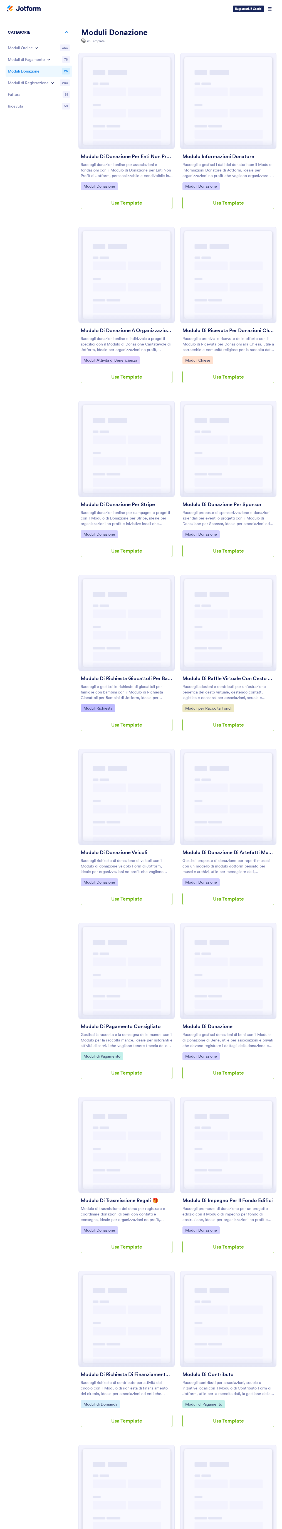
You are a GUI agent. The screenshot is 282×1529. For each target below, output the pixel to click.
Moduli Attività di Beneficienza (110, 360)
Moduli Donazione (99, 186)
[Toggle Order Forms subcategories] (36, 48)
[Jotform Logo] (24, 9)
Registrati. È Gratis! (248, 9)
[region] (39, 70)
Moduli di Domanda (100, 1404)
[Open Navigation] (269, 8)
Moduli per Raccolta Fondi (208, 708)
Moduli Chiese (199, 360)
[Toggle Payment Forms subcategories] (48, 59)
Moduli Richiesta (97, 708)
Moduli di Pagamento (101, 1056)
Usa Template (126, 203)
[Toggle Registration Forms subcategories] (52, 83)
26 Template (96, 41)
